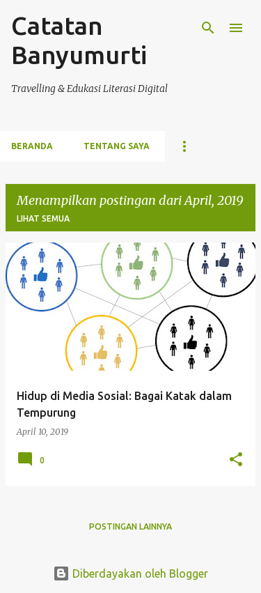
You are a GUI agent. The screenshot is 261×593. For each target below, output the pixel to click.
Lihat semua (43, 218)
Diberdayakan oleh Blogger (130, 573)
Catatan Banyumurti (79, 40)
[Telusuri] (208, 28)
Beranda (32, 146)
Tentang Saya (117, 146)
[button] (236, 460)
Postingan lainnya (130, 526)
